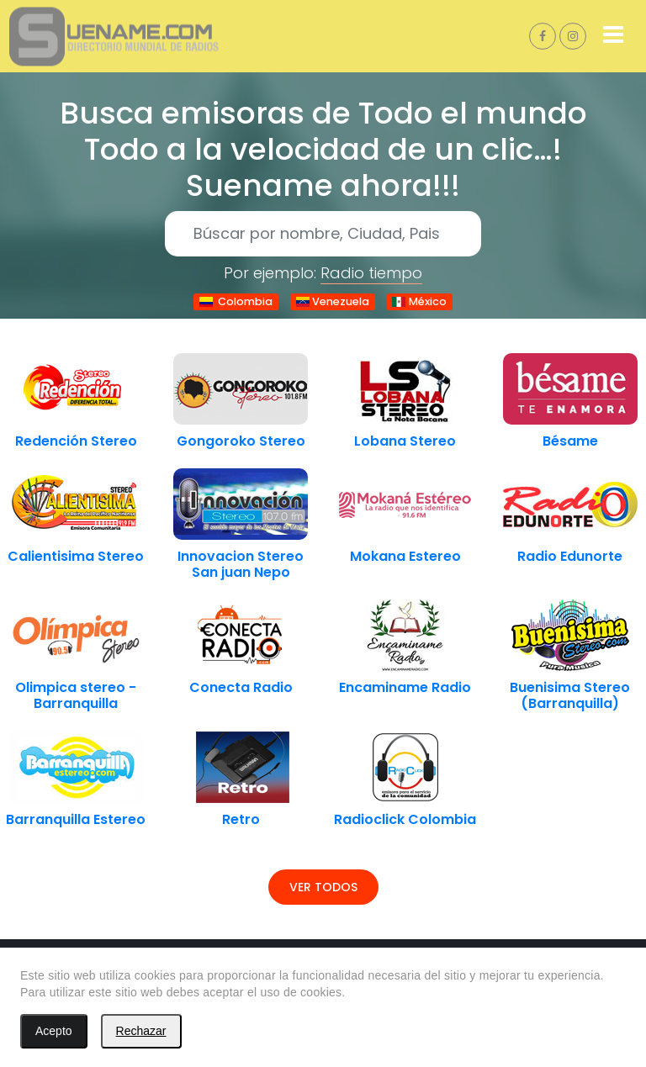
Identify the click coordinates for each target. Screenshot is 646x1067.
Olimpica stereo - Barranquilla (75, 695)
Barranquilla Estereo (76, 819)
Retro (241, 819)
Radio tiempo (371, 272)
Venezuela (332, 301)
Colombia (236, 301)
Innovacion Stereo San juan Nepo (240, 564)
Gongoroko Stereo (241, 441)
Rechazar (141, 1031)
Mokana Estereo (405, 556)
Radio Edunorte (569, 556)
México (419, 301)
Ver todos (323, 887)
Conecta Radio (241, 687)
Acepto (53, 1031)
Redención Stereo (76, 441)
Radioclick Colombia (405, 819)
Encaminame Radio (405, 687)
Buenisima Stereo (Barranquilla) (570, 695)
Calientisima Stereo (76, 556)
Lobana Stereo (405, 441)
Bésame (570, 441)
